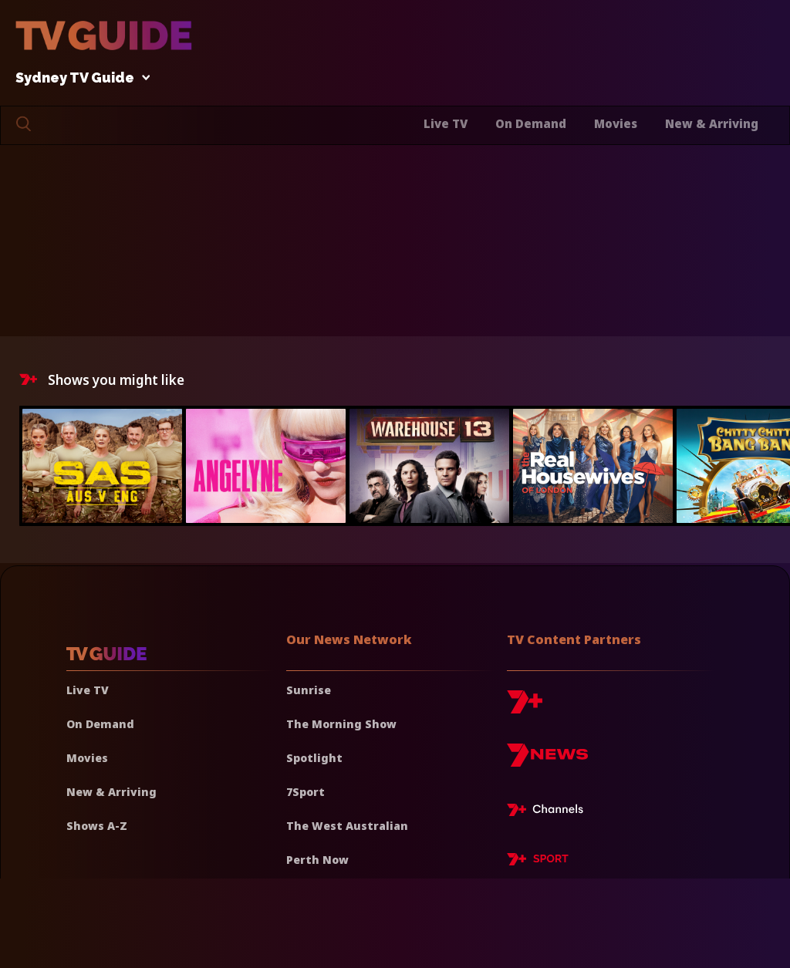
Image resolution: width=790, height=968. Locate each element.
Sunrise (308, 690)
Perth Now (317, 859)
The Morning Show (341, 724)
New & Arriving (711, 123)
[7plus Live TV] (549, 812)
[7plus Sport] (538, 861)
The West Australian (347, 825)
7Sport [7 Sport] (305, 791)
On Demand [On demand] (100, 724)
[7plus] (524, 707)
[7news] (547, 761)
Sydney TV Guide (78, 78)
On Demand (530, 123)
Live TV (446, 123)
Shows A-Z (96, 825)
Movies (615, 123)
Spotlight (314, 757)
